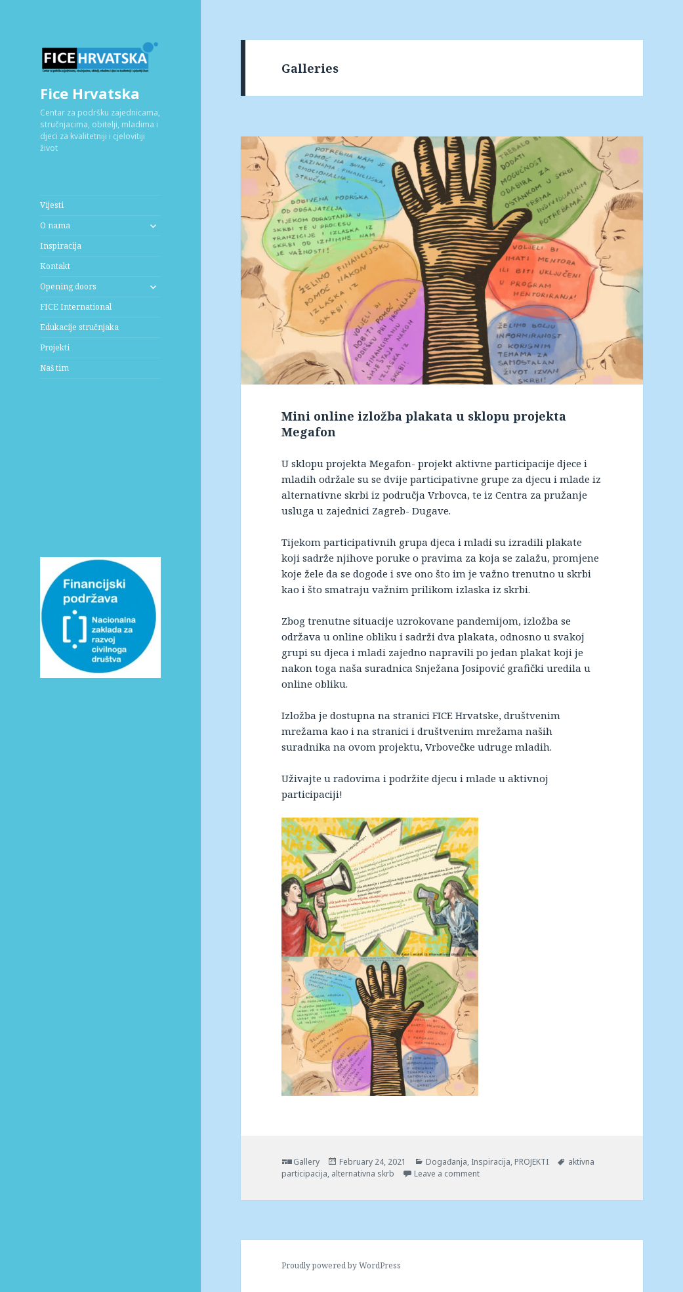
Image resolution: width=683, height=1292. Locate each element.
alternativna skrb (362, 1173)
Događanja (446, 1161)
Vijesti (52, 205)
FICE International (76, 306)
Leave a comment (447, 1173)
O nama (55, 225)
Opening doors (68, 286)
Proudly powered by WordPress (341, 1265)
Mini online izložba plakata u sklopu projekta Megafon (423, 424)
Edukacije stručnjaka (79, 327)
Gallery (306, 1161)
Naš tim (54, 367)
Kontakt (55, 266)
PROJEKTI (531, 1161)
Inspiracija (60, 245)
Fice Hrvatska (90, 93)
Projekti (55, 347)
